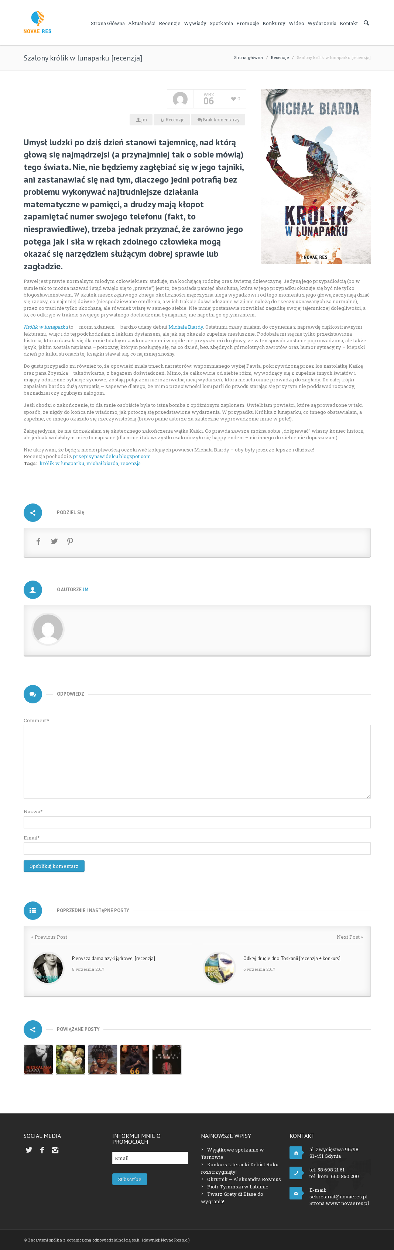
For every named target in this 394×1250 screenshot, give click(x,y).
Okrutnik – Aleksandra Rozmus (244, 1179)
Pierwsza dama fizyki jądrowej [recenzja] (113, 958)
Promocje (247, 23)
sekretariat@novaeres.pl (338, 1196)
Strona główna (108, 23)
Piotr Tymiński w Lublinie (237, 1186)
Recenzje (170, 23)
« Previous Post (49, 937)
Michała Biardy (185, 326)
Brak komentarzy (221, 119)
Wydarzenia (322, 23)
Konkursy (274, 23)
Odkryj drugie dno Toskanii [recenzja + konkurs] (291, 958)
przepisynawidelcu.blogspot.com (112, 456)
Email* (32, 837)
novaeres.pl (355, 1203)
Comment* (36, 720)
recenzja (130, 463)
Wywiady (195, 23)
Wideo (296, 23)
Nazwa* (33, 811)
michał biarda (102, 463)
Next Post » (350, 937)
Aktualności (141, 23)
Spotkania (221, 23)
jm (144, 119)
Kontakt (349, 23)
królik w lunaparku (62, 463)
